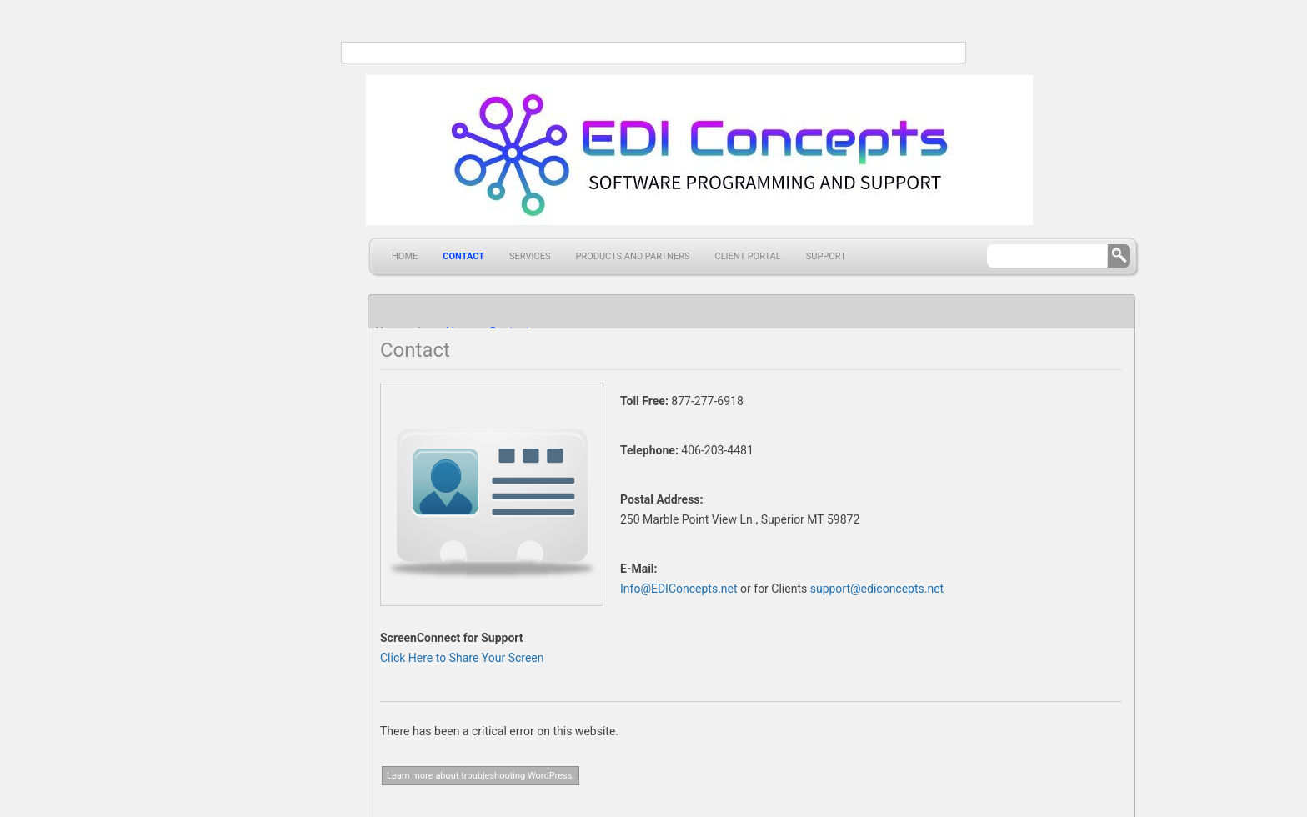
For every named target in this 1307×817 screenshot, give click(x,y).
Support (826, 256)
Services (529, 256)
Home (405, 256)
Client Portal (748, 256)
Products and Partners (632, 256)
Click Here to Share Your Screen (462, 657)
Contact (463, 256)
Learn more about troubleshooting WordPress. (480, 775)
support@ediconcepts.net (877, 588)
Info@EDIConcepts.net (679, 588)
